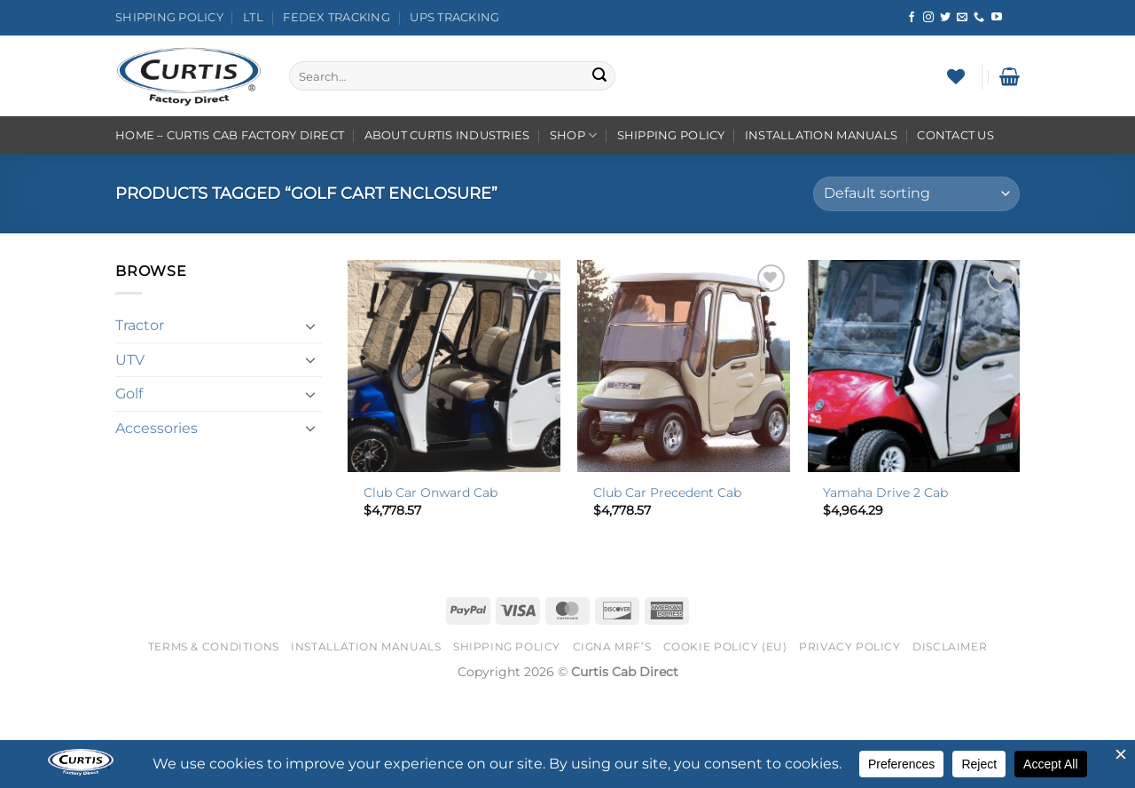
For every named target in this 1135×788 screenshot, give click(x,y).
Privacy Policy (850, 646)
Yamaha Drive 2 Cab (885, 492)
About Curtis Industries (447, 135)
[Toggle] (311, 325)
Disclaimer (949, 646)
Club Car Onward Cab (430, 492)
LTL (253, 17)
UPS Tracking (454, 17)
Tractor (139, 325)
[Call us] (979, 18)
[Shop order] (916, 194)
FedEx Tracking (336, 17)
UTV (130, 359)
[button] (1009, 76)
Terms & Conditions (213, 646)
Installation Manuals (821, 135)
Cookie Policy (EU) (725, 646)
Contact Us (955, 135)
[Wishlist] (956, 76)
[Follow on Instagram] (928, 18)
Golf (129, 393)
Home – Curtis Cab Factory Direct (229, 135)
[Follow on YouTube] (996, 18)
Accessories (156, 428)
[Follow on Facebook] (911, 18)
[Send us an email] (962, 18)
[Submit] (599, 76)
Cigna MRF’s (612, 646)
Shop (573, 135)
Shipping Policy (169, 17)
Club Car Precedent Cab (667, 492)
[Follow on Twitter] (945, 18)
